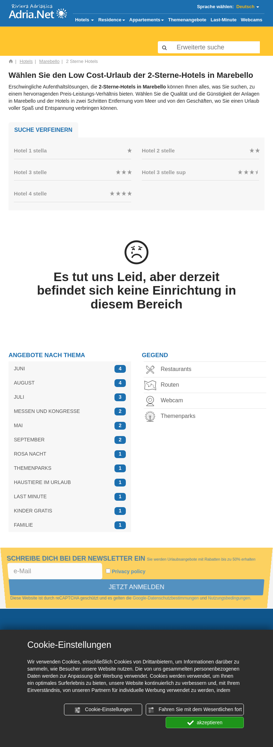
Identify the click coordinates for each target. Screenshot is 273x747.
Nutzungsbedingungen (230, 598)
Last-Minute (224, 19)
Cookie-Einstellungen (103, 709)
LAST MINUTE (70, 496)
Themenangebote (187, 19)
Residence (111, 19)
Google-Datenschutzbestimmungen (166, 598)
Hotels (84, 19)
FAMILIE (70, 525)
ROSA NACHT (70, 454)
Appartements (146, 19)
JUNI (70, 368)
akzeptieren (205, 723)
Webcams (251, 19)
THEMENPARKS (70, 468)
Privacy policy (128, 571)
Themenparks (172, 416)
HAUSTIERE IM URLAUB (70, 482)
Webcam (165, 401)
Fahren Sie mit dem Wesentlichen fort (195, 709)
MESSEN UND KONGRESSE (70, 411)
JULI (70, 397)
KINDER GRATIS (70, 511)
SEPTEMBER (70, 440)
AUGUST (70, 383)
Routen (163, 385)
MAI (70, 425)
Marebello (49, 61)
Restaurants (169, 369)
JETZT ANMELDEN (136, 587)
